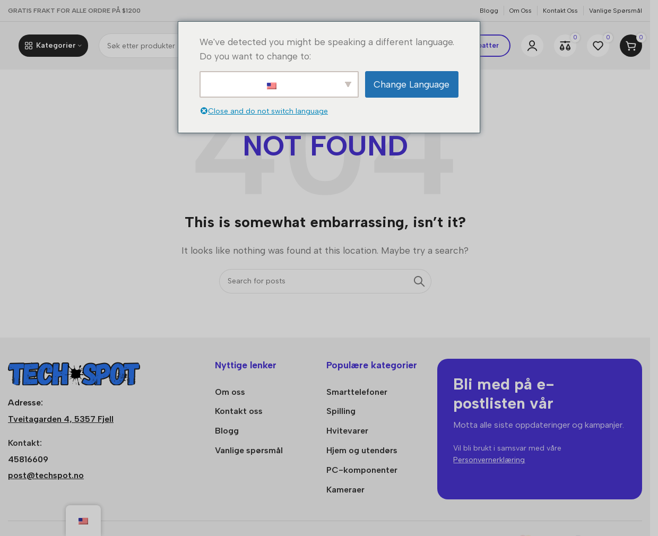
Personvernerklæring (489, 459)
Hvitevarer (347, 431)
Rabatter (484, 45)
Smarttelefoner (356, 392)
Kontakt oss (239, 411)
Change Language (411, 84)
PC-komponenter (361, 470)
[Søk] (325, 281)
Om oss (230, 392)
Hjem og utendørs (361, 450)
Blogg (227, 431)
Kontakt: (25, 443)
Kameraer (345, 490)
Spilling (341, 411)
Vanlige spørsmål (249, 450)
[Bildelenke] (74, 371)
